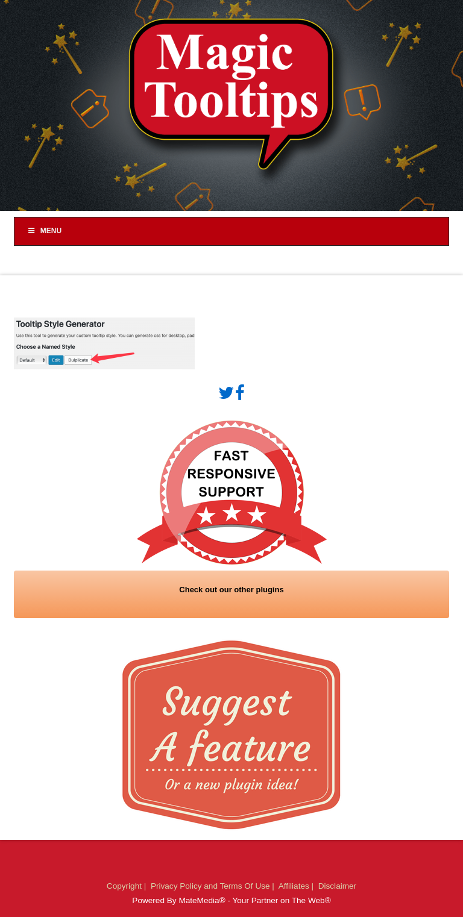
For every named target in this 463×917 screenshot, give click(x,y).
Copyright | (127, 885)
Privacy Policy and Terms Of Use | (214, 885)
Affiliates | (297, 885)
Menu (44, 231)
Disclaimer (337, 885)
